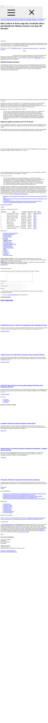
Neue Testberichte (7, 302)
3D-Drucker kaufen (7, 506)
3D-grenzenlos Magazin (8, 526)
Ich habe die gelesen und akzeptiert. (14, 296)
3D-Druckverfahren (19, 18)
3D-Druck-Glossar (7, 235)
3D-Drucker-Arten (7, 241)
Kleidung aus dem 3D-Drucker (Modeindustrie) (23, 20)
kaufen (34, 213)
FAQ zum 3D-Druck (7, 236)
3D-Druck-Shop (6, 505)
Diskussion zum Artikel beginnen (30, 48)
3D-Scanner (5, 254)
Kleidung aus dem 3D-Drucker (20, 194)
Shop (35, 18)
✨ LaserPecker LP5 (41, 18)
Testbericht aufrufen (5, 333)
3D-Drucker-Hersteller (8, 246)
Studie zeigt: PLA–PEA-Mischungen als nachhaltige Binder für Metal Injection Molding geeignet (24, 495)
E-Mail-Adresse (4, 287)
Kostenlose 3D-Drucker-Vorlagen (10, 233)
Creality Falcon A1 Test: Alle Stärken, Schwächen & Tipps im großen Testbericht (22, 356)
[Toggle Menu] (21, 12)
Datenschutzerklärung (13, 296)
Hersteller (12, 18)
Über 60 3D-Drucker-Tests (9, 234)
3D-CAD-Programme (8, 243)
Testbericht (39, 213)
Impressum (3, 552)
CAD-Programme (28, 18)
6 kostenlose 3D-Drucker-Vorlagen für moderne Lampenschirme (18, 425)
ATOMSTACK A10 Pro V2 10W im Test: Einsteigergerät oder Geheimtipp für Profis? (24, 326)
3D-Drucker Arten (7, 511)
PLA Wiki (5, 238)
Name (2, 285)
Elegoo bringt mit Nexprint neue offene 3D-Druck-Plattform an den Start (19, 496)
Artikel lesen (3, 432)
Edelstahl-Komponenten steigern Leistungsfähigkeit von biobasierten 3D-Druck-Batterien (22, 497)
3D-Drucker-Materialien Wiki (9, 244)
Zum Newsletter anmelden (6, 204)
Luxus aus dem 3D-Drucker (7, 20)
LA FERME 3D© (37, 57)
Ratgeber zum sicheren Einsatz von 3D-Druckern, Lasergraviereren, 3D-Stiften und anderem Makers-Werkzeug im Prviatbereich (23, 520)
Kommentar (4, 282)
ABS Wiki (5, 239)
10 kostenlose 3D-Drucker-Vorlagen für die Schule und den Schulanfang (20, 481)
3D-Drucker (5, 250)
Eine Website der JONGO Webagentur (9, 553)
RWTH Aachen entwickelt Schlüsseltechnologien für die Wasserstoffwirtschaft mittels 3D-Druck (24, 500)
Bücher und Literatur (7, 255)
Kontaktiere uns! (4, 264)
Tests (33, 18)
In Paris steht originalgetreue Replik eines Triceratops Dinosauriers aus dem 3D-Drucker (22, 201)
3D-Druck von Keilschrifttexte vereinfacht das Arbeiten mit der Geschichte (19, 202)
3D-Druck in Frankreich (38, 20)
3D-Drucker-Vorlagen (5, 18)
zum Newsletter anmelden (23, 533)
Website (2, 290)
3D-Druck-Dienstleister (8, 247)
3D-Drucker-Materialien (8, 513)
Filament (5, 251)
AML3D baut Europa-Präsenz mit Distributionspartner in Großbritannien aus (20, 499)
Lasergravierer (6, 252)
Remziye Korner (17, 48)
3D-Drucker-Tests (7, 509)
